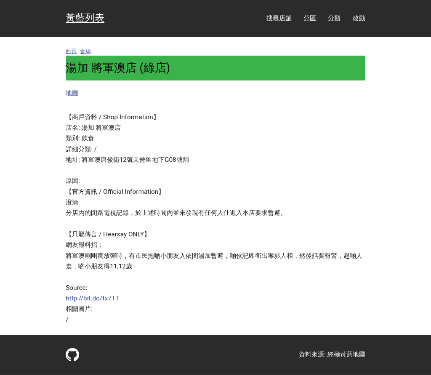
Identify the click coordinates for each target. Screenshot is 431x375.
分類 (334, 18)
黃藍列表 (85, 18)
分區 (309, 18)
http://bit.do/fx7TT (92, 298)
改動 (359, 18)
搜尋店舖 (279, 18)
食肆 (85, 51)
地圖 (72, 93)
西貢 (71, 51)
